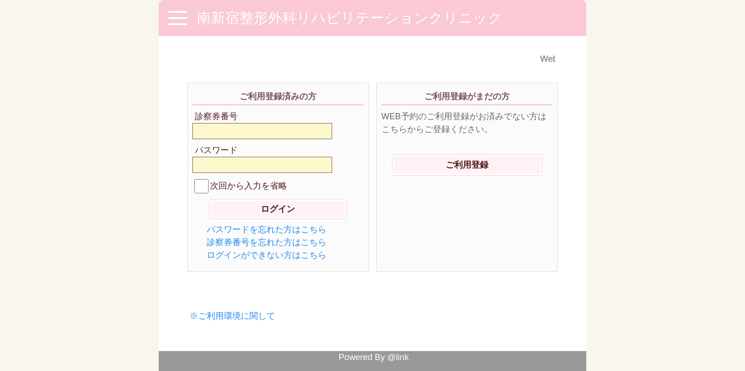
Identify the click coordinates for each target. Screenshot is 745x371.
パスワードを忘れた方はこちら (266, 229)
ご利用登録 (467, 165)
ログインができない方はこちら (266, 255)
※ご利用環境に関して (232, 316)
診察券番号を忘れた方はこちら (266, 242)
